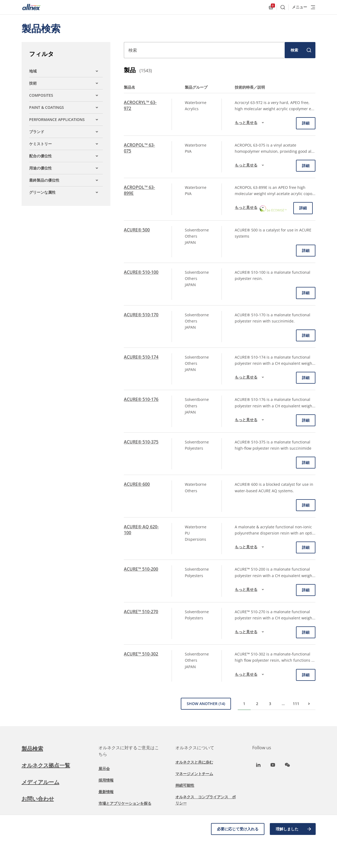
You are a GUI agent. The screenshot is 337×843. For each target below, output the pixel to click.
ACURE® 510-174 (141, 357)
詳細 (305, 123)
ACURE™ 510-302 (141, 654)
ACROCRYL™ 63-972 (140, 105)
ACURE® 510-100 (141, 272)
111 (296, 703)
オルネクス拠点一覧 (46, 765)
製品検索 (32, 748)
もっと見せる (250, 122)
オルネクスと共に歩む (194, 762)
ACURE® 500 (137, 230)
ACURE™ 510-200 (141, 569)
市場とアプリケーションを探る (124, 803)
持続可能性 (184, 785)
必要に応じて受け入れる (237, 828)
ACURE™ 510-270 (141, 612)
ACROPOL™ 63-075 (139, 148)
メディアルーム (40, 782)
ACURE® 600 (137, 484)
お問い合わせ (38, 798)
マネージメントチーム (194, 773)
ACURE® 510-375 (141, 442)
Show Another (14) (206, 703)
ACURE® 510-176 (141, 399)
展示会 (104, 768)
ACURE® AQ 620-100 (141, 530)
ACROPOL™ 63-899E (139, 190)
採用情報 (106, 780)
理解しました (294, 829)
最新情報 (106, 791)
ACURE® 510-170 (141, 315)
